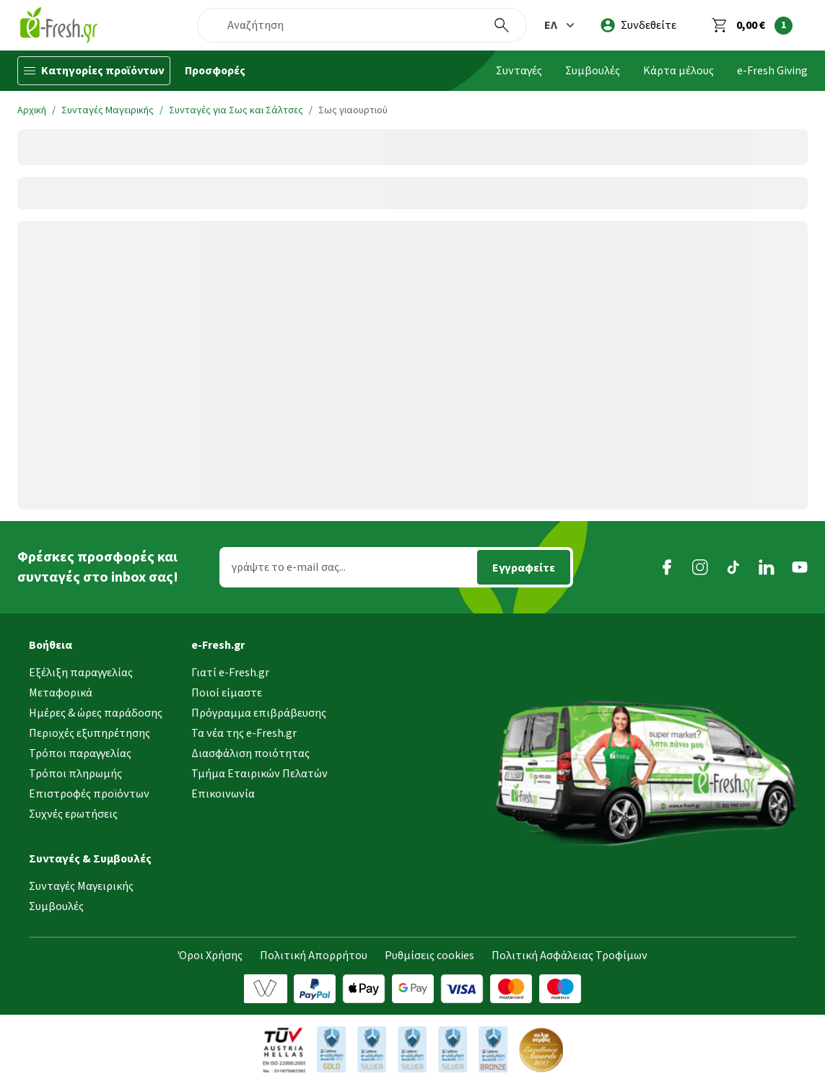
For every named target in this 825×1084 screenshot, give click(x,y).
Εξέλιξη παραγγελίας (81, 672)
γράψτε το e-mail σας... (289, 567)
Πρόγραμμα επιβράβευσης (258, 713)
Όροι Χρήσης (210, 955)
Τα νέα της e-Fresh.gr (244, 733)
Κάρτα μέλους (678, 71)
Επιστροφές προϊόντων (89, 794)
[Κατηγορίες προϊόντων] (93, 70)
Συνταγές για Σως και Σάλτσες (236, 110)
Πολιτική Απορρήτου (313, 955)
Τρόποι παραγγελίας (80, 753)
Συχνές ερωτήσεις (73, 814)
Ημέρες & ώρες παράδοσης (95, 713)
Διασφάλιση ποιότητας (250, 753)
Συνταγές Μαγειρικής (107, 110)
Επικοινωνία (223, 794)
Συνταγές (519, 71)
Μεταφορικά (60, 693)
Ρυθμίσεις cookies (429, 955)
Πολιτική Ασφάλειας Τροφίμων (569, 955)
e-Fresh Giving (772, 71)
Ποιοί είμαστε (226, 693)
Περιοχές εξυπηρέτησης (89, 733)
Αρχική (31, 110)
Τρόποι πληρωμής (75, 773)
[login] (638, 25)
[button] (560, 25)
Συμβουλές (592, 71)
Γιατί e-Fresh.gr (230, 672)
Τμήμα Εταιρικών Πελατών (259, 773)
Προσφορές (215, 71)
